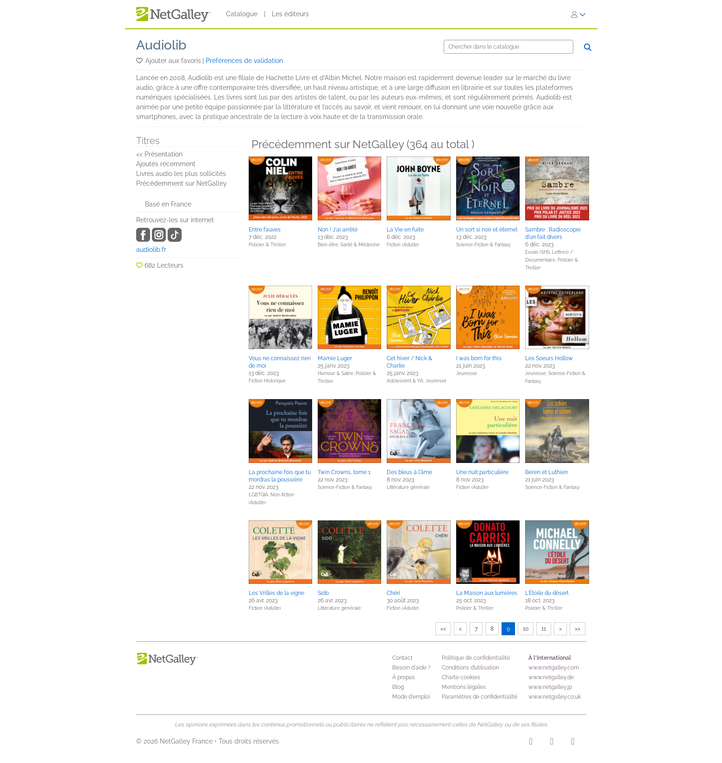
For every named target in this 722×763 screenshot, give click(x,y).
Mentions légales (464, 687)
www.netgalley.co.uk (554, 697)
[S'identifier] (578, 14)
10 (525, 628)
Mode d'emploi (411, 697)
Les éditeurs (290, 14)
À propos (403, 677)
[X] (572, 742)
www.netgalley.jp (550, 687)
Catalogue (241, 14)
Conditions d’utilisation (470, 667)
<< (443, 628)
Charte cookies (461, 677)
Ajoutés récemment (165, 164)
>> (577, 628)
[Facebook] (551, 742)
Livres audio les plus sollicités (181, 173)
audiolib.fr (151, 249)
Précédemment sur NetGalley (181, 183)
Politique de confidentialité (476, 658)
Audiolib (161, 45)
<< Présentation (159, 154)
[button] (140, 60)
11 (543, 628)
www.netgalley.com (553, 667)
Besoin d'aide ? (411, 667)
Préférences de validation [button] (244, 60)
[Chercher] (508, 47)
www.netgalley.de (551, 677)
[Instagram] (531, 742)
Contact (402, 658)
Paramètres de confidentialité (479, 697)
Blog (398, 687)
